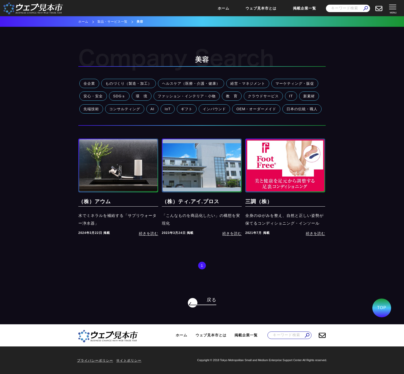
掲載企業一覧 (304, 8)
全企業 (89, 83)
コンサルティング (124, 109)
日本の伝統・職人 (302, 109)
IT (291, 96)
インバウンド (214, 109)
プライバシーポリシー (95, 360)
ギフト (186, 109)
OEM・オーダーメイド (256, 109)
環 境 (141, 96)
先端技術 (91, 109)
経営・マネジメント (247, 83)
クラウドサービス (263, 96)
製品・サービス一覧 (112, 21)
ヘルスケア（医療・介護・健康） (191, 83)
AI (152, 109)
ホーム (223, 8)
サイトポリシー (128, 360)
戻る (211, 299)
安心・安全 (93, 96)
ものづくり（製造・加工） (128, 83)
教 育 (232, 96)
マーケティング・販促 (294, 83)
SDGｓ (119, 96)
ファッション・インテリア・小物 (187, 96)
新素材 (309, 96)
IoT (168, 109)
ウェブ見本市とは (261, 8)
